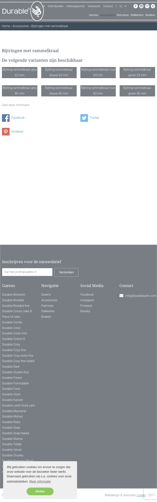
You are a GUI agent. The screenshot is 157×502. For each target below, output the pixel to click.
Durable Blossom (13, 294)
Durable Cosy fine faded (18, 361)
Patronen (123, 15)
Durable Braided (13, 300)
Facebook (13, 211)
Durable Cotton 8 (13, 339)
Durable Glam (11, 394)
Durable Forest (12, 378)
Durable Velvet (12, 450)
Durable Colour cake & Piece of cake (17, 314)
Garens (93, 15)
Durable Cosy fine (14, 350)
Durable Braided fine (15, 306)
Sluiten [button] (40, 491)
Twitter (89, 211)
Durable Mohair (12, 416)
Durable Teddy (12, 444)
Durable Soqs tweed (15, 433)
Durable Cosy (11, 344)
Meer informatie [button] (40, 481)
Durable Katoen (12, 400)
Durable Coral (11, 328)
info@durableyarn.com (140, 296)
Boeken (150, 15)
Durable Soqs (11, 427)
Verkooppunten (75, 6)
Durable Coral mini (14, 333)
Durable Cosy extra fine (17, 355)
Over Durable (55, 6)
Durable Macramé (14, 411)
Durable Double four (15, 372)
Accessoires (107, 15)
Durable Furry (11, 389)
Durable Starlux (12, 439)
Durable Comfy (12, 322)
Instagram (87, 300)
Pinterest (12, 225)
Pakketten (137, 15)
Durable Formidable (15, 383)
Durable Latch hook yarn (18, 405)
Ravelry (85, 311)
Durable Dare (10, 367)
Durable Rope (11, 422)
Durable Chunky (13, 455)
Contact (108, 6)
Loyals (141, 495)
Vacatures (94, 6)
